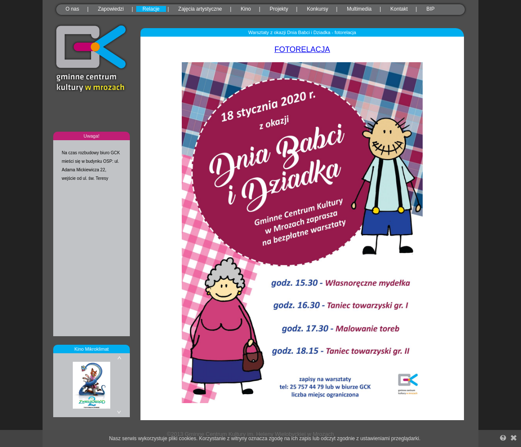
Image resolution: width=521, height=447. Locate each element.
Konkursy (317, 9)
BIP (431, 9)
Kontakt (399, 9)
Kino (246, 9)
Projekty (279, 9)
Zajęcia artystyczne (200, 9)
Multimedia (359, 9)
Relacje (151, 9)
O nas (72, 9)
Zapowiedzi (111, 9)
